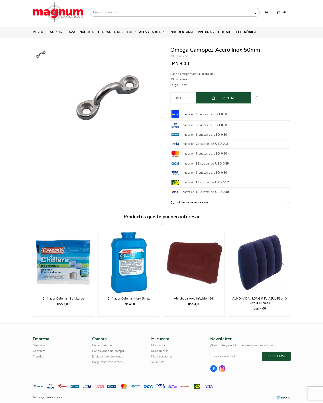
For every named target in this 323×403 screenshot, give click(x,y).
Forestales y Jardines (146, 32)
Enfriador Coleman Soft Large (63, 298)
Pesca (38, 32)
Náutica (87, 32)
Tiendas (38, 356)
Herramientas (110, 32)
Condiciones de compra (108, 351)
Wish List (157, 362)
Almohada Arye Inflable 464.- (194, 298)
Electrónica (245, 32)
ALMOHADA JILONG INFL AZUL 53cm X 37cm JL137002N (259, 300)
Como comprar (102, 345)
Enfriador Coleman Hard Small (129, 298)
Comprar (226, 98)
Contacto (39, 351)
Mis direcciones (162, 356)
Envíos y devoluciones (107, 356)
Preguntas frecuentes (107, 362)
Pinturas (206, 32)
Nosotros (39, 345)
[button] (285, 274)
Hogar (224, 32)
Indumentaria (181, 32)
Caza (71, 32)
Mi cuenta (158, 345)
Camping (54, 32)
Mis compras (160, 351)
